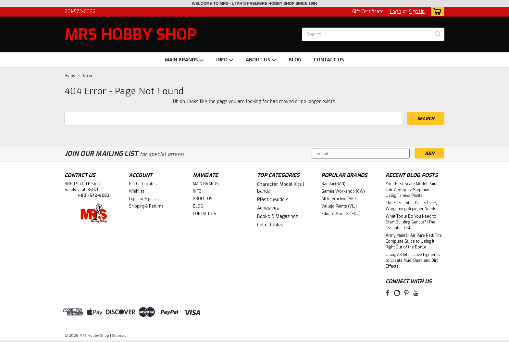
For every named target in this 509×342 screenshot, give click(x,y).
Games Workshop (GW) (343, 191)
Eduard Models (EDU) (341, 213)
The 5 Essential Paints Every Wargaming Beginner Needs (411, 205)
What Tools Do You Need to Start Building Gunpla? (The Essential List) (411, 222)
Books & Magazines (277, 216)
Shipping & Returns (146, 206)
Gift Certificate (368, 11)
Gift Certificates (143, 183)
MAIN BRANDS (184, 60)
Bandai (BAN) (333, 183)
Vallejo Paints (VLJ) (339, 206)
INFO (224, 60)
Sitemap (119, 335)
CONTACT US (329, 60)
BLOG (295, 60)
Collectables (270, 225)
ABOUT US (261, 60)
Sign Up (417, 11)
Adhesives (268, 208)
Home (70, 75)
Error (88, 75)
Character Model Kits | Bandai (280, 187)
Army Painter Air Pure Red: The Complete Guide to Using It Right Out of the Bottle (414, 241)
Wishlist (136, 191)
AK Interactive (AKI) (338, 198)
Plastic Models (273, 199)
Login (395, 11)
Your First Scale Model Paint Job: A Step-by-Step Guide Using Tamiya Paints (412, 189)
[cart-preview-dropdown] (436, 11)
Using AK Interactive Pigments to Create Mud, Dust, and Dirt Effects (413, 260)
